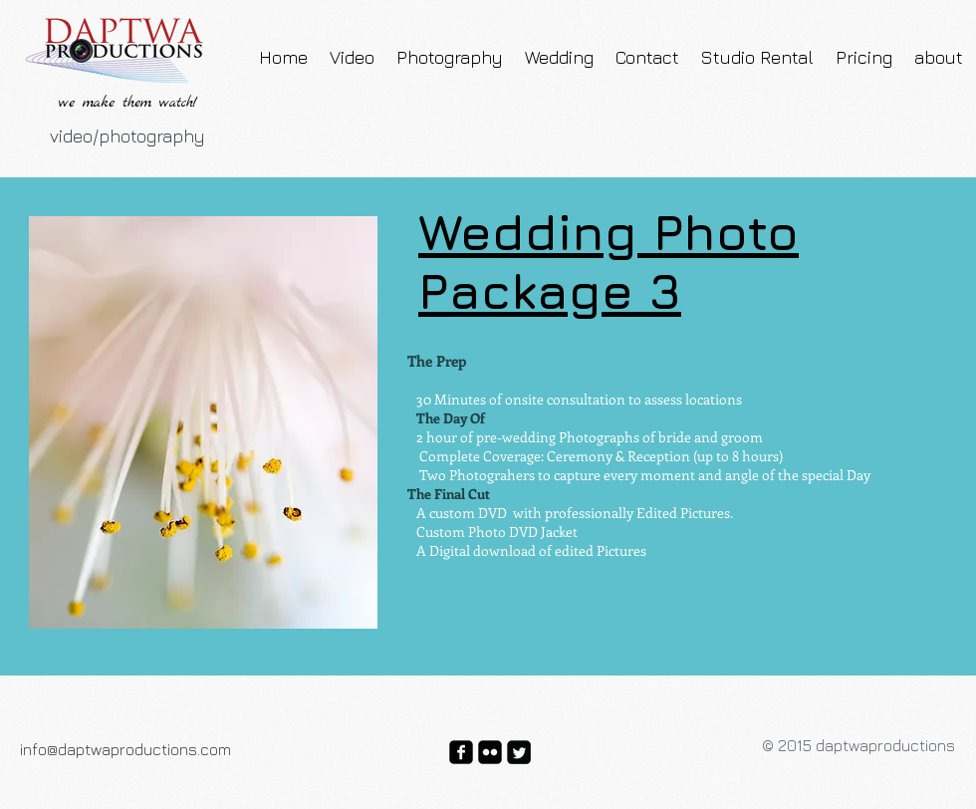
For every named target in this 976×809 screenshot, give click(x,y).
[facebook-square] (461, 752)
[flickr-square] (490, 752)
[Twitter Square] (519, 752)
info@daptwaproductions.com (125, 749)
